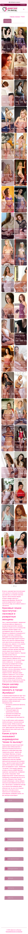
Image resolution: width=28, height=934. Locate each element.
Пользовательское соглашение (14, 931)
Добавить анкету (14, 2)
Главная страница (15, 16)
